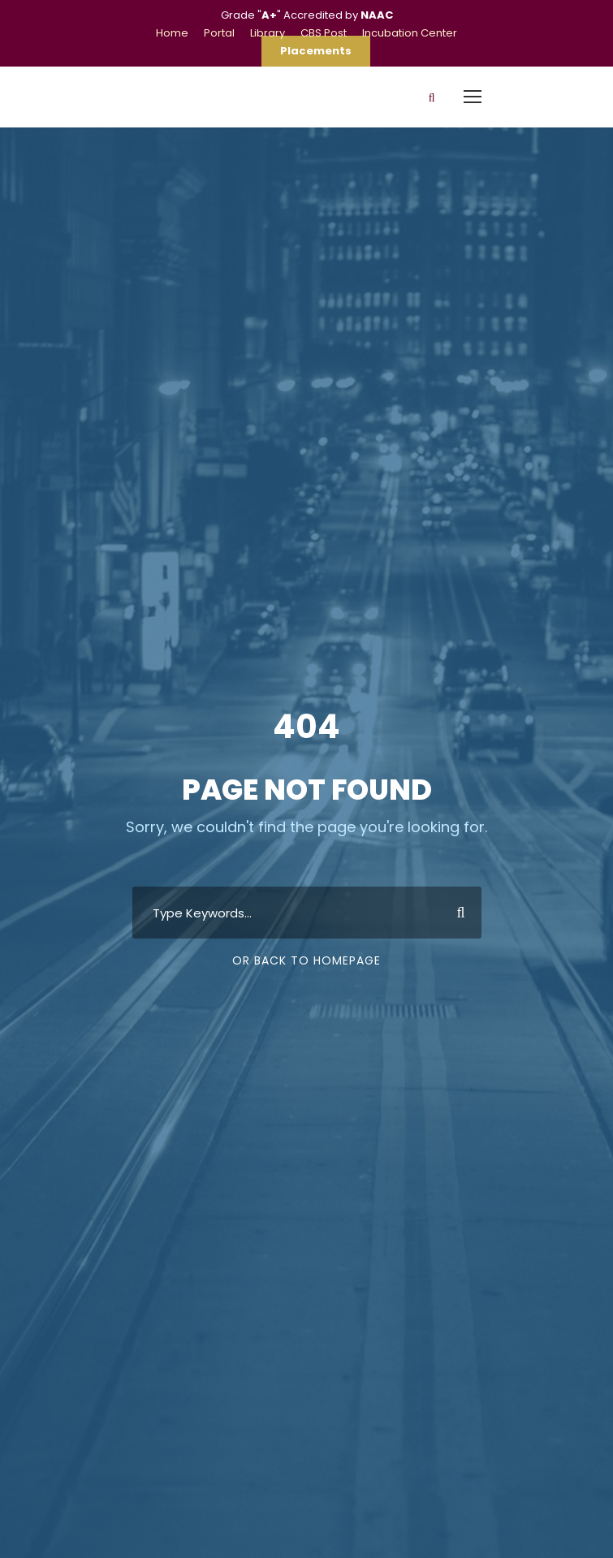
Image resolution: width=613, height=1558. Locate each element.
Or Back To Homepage (306, 960)
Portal (219, 33)
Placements (316, 50)
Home (172, 33)
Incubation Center (409, 33)
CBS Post (323, 33)
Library (267, 33)
